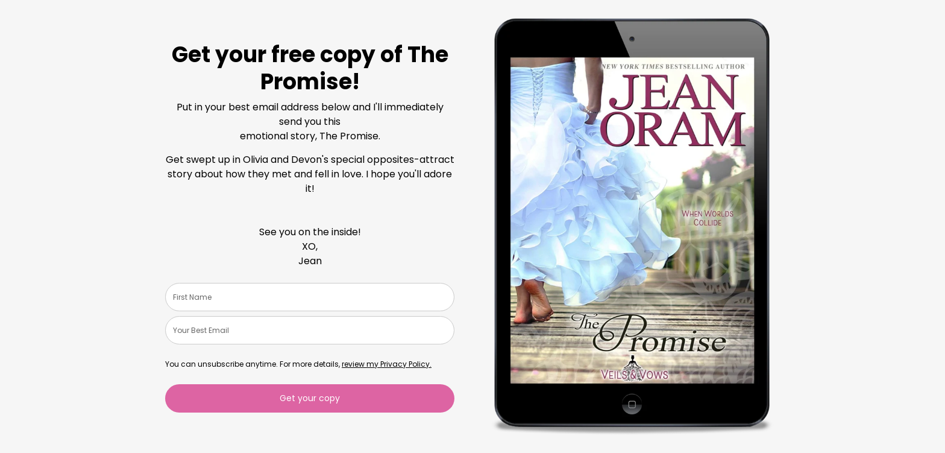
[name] (309, 297)
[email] (309, 330)
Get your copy (310, 398)
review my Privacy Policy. (387, 364)
